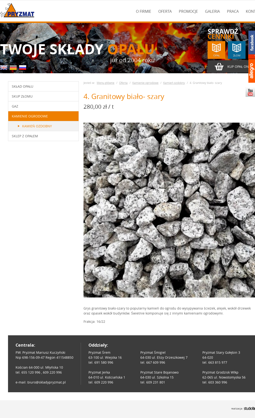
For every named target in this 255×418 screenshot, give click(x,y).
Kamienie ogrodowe (30, 116)
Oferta (165, 11)
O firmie (143, 11)
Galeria (212, 11)
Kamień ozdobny (37, 126)
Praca (233, 11)
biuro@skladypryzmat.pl (46, 382)
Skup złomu (22, 96)
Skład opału (22, 86)
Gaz (15, 106)
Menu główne (105, 83)
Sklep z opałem (25, 136)
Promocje (188, 11)
